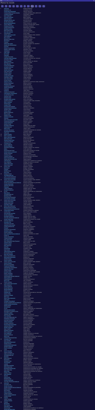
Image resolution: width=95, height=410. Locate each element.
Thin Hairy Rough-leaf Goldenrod (11, 217)
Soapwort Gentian (8, 400)
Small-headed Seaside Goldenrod (11, 276)
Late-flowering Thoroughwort (10, 93)
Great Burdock (7, 33)
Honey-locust (7, 377)
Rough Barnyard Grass (9, 150)
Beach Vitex (6, 280)
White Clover (7, 128)
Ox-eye (5, 191)
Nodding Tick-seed (8, 290)
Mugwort (6, 375)
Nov (40, 6)
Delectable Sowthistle (9, 365)
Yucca (5, 349)
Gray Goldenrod (7, 162)
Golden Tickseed (8, 399)
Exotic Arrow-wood (8, 165)
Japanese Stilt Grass (8, 185)
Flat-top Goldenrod (8, 232)
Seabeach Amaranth (8, 116)
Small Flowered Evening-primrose (11, 208)
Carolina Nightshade (8, 380)
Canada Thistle (7, 105)
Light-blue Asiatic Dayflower (10, 58)
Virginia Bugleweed (8, 122)
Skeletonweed (7, 103)
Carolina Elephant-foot (9, 27)
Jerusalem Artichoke (8, 67)
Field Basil (6, 55)
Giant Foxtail (7, 249)
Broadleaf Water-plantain (9, 99)
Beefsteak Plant (7, 84)
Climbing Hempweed (8, 83)
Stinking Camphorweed (9, 48)
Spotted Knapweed (8, 100)
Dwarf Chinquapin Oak (9, 157)
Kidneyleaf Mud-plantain (9, 309)
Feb (6, 6)
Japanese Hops (7, 68)
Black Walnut (7, 192)
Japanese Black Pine (8, 326)
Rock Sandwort (7, 315)
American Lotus (7, 96)
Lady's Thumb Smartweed (10, 176)
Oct (36, 6)
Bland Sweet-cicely (8, 30)
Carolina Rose (7, 211)
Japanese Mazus (8, 242)
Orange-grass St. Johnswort (10, 151)
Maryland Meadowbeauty (9, 23)
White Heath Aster (8, 367)
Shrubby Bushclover (8, 21)
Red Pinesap (7, 390)
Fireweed (6, 42)
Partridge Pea (7, 292)
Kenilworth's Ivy (7, 9)
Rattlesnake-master (8, 43)
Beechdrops (6, 40)
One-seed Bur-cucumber (9, 198)
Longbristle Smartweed (9, 86)
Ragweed (6, 118)
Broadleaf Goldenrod (8, 189)
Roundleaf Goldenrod (9, 125)
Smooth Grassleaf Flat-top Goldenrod (12, 182)
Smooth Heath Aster (8, 219)
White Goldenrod (8, 331)
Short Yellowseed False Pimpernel (11, 241)
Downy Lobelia (7, 391)
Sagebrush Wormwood (9, 91)
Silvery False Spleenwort (9, 137)
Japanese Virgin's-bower (9, 225)
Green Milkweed (7, 36)
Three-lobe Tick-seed (9, 223)
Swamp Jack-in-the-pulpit (9, 34)
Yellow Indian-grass (8, 163)
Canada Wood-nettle (8, 75)
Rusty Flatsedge (7, 61)
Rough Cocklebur (8, 260)
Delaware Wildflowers (7, 0)
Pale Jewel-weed (8, 71)
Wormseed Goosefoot (9, 264)
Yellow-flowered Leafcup (9, 251)
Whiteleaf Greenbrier (8, 330)
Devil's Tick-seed (8, 350)
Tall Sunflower (7, 307)
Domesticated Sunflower (9, 106)
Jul (24, 6)
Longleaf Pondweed (8, 14)
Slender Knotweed (8, 153)
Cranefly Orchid (7, 396)
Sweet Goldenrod (8, 277)
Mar (10, 6)
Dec (44, 6)
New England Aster (8, 252)
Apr (13, 6)
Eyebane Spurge (8, 173)
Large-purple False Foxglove (10, 283)
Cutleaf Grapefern (8, 393)
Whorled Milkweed (8, 146)
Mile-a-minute (7, 113)
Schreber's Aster (7, 230)
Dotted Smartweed (8, 321)
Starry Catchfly (7, 328)
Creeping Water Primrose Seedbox (12, 12)
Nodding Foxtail (7, 115)
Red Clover (6, 172)
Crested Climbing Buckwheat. (10, 304)
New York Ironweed (8, 31)
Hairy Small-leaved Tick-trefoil (10, 119)
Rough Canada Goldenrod (10, 394)
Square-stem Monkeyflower (10, 45)
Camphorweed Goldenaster (10, 108)
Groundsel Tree (7, 222)
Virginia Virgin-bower (8, 201)
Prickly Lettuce (7, 110)
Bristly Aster (6, 336)
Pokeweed (6, 89)
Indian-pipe (6, 132)
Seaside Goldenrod (8, 334)
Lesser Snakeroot (8, 144)
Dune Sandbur (7, 340)
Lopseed (6, 364)
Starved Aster (7, 407)
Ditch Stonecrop (7, 245)
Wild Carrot (6, 296)
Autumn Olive (7, 166)
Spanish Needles (8, 134)
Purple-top (6, 90)
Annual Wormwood (8, 287)
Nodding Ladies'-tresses (9, 49)
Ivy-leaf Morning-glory (9, 94)
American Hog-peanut (9, 129)
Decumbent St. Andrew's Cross (11, 311)
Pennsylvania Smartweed (10, 178)
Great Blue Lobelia (8, 77)
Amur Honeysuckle (8, 78)
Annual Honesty (7, 80)
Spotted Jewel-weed (8, 69)
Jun (21, 6)
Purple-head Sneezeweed (10, 11)
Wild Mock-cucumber (8, 62)
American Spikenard (8, 220)
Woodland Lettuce (8, 29)
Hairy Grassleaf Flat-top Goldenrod (12, 233)
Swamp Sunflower (8, 352)
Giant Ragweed (7, 374)
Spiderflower (7, 50)
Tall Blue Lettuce (7, 72)
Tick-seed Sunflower (8, 17)
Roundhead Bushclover (9, 131)
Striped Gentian (7, 305)
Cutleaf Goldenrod (8, 188)
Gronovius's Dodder (8, 59)
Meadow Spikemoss (8, 112)
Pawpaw (6, 397)
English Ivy (6, 235)
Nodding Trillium (7, 372)
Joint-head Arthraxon (8, 181)
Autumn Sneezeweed (9, 236)
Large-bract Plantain (8, 141)
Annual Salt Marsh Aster (9, 409)
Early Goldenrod (7, 15)
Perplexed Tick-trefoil (8, 26)
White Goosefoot (8, 18)
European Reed (7, 271)
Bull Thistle (6, 53)
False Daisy (6, 299)
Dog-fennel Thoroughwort (10, 229)
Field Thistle (6, 52)
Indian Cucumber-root (9, 353)
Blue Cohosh (7, 37)
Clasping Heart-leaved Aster (10, 337)
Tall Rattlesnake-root (8, 175)
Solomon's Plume (8, 81)
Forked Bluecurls (8, 127)
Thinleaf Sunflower (8, 238)
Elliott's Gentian (7, 388)
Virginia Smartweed (8, 87)
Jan (2, 6)
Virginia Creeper (7, 244)
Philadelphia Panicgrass (9, 318)
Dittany (5, 148)
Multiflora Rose (7, 170)
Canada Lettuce (7, 74)
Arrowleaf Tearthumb (8, 323)
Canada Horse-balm (8, 56)
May (17, 6)
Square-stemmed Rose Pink (10, 159)
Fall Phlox (6, 46)
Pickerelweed (7, 248)
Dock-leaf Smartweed (9, 320)
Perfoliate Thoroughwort (9, 301)
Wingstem (6, 356)
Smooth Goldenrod (8, 214)
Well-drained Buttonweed (9, 257)
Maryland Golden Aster (9, 39)
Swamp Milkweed (8, 24)
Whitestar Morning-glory (9, 20)
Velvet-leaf (6, 8)
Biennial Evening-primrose (10, 207)
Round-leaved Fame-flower (10, 324)
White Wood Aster (8, 138)
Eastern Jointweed (8, 273)
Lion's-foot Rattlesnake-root (10, 317)
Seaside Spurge (7, 258)
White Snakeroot (8, 285)
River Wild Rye (7, 64)
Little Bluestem (7, 160)
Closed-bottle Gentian (9, 210)
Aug (28, 6)
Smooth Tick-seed (8, 386)
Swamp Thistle (7, 293)
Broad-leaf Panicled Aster (10, 368)
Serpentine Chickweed (9, 147)
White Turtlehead (8, 102)
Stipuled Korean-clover (9, 140)
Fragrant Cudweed (8, 156)
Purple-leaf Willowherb (9, 65)
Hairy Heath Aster (8, 369)
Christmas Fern (7, 143)
